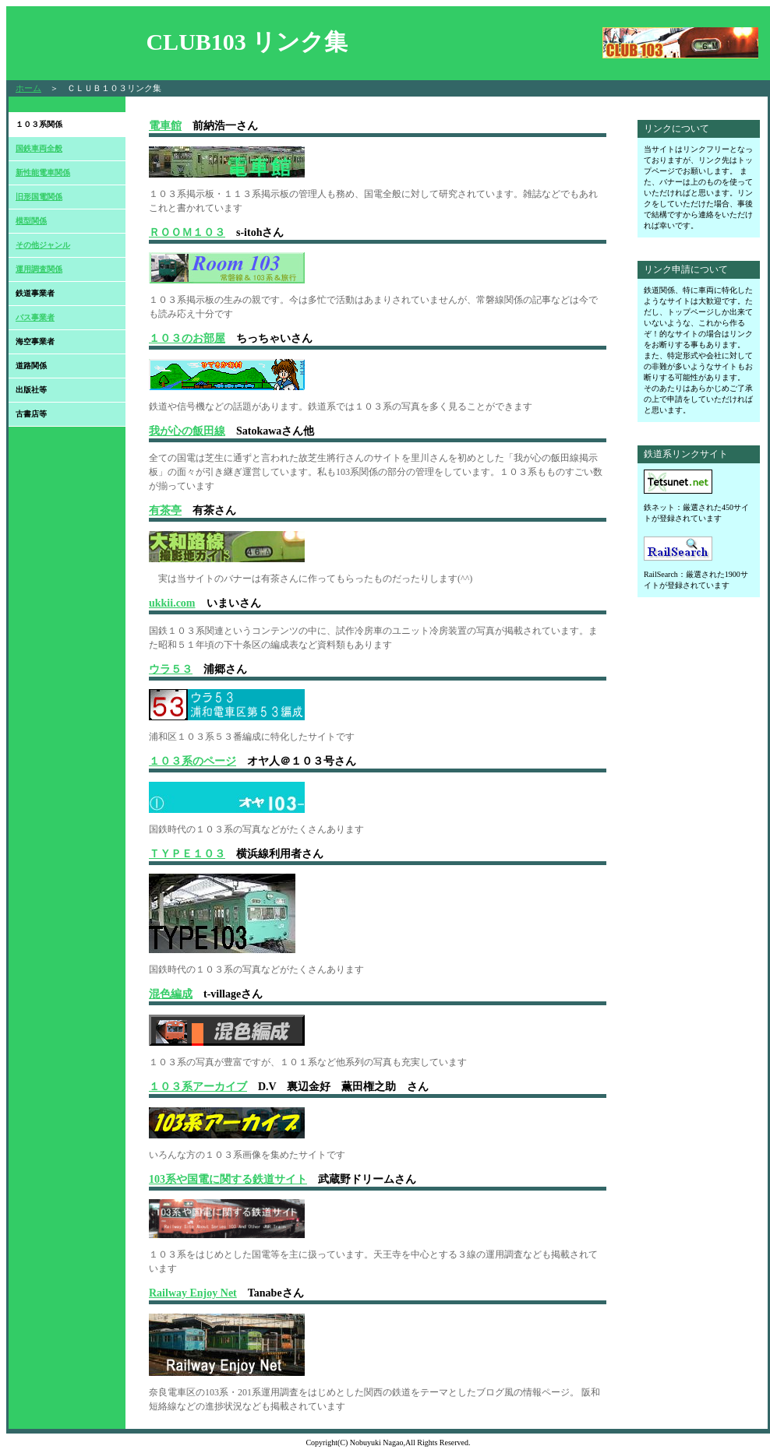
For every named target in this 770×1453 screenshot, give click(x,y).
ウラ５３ (170, 669)
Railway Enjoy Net (193, 1293)
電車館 (165, 126)
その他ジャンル (43, 245)
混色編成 (170, 994)
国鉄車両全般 (39, 148)
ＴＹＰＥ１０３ (187, 854)
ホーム (28, 88)
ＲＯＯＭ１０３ (187, 232)
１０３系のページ (192, 761)
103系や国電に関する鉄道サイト (228, 1179)
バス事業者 (35, 317)
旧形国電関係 (39, 196)
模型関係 (31, 220)
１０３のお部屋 (187, 338)
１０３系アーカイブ (198, 1086)
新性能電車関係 (43, 172)
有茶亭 (165, 510)
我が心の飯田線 (187, 431)
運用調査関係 (39, 269)
